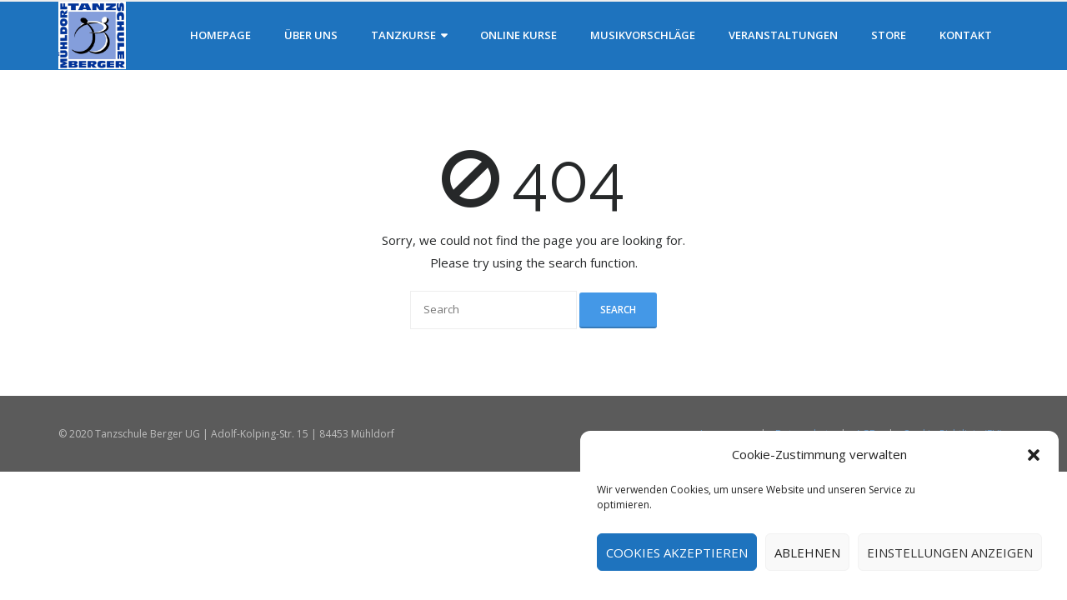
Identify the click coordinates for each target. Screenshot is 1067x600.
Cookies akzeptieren (677, 552)
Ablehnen (807, 552)
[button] (1033, 455)
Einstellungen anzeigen (950, 552)
